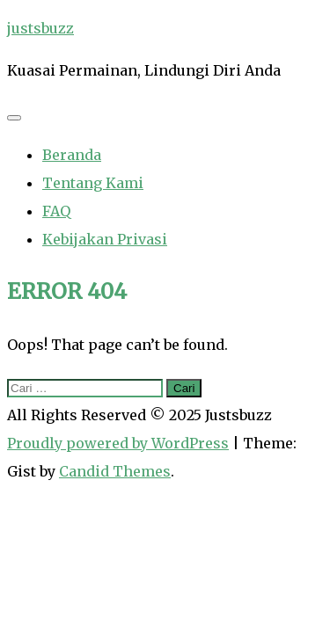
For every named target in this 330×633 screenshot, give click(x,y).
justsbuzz (40, 28)
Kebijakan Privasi (104, 239)
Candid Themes (115, 471)
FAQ (56, 211)
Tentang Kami (92, 183)
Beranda (71, 155)
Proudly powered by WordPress (118, 443)
